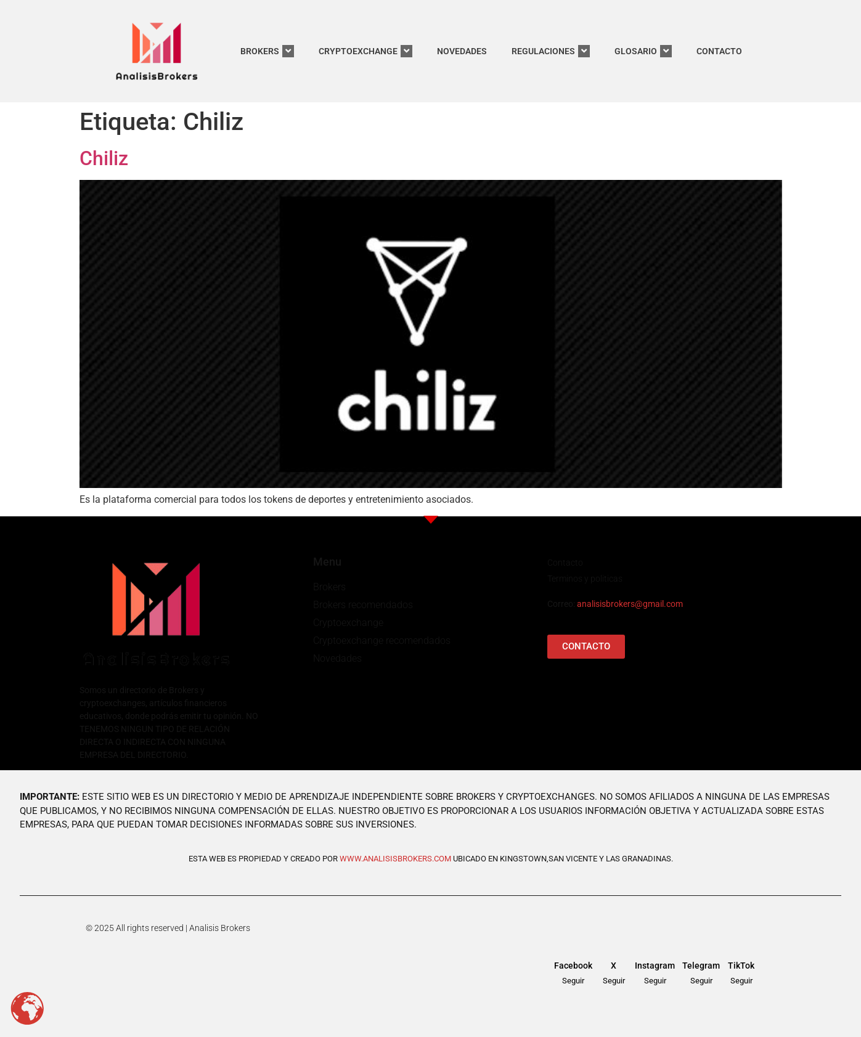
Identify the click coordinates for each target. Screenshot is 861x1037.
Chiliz (104, 158)
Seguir (573, 980)
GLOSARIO (643, 51)
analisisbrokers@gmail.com (630, 604)
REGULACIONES (551, 51)
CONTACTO (719, 51)
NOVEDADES (462, 51)
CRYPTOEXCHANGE (365, 51)
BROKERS (267, 51)
